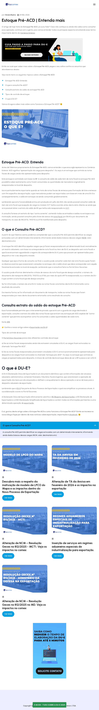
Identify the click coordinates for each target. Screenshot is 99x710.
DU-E (19, 388)
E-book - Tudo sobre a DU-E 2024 (49, 705)
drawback (73, 415)
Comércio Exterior (27, 33)
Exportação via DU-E (38, 327)
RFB (8, 322)
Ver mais (8, 497)
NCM (84, 238)
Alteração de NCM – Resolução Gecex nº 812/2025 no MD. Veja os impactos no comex (24, 604)
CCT (67, 208)
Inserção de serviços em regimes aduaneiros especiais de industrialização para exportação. (73, 546)
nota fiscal (57, 217)
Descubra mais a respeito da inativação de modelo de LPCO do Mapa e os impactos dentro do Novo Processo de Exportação (23, 487)
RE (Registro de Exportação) (63, 397)
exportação (29, 403)
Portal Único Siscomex (13, 338)
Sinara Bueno (10, 15)
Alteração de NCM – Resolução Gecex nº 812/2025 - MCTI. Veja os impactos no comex (24, 546)
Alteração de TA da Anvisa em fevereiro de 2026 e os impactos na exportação (74, 485)
